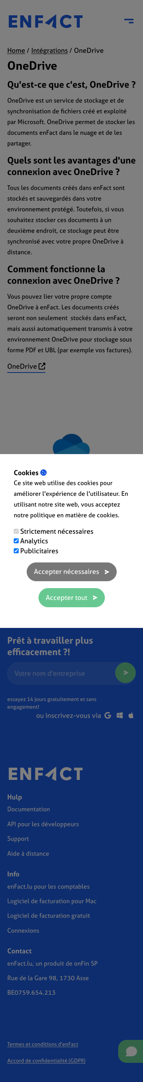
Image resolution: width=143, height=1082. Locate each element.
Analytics (34, 541)
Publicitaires (39, 551)
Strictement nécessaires (56, 531)
